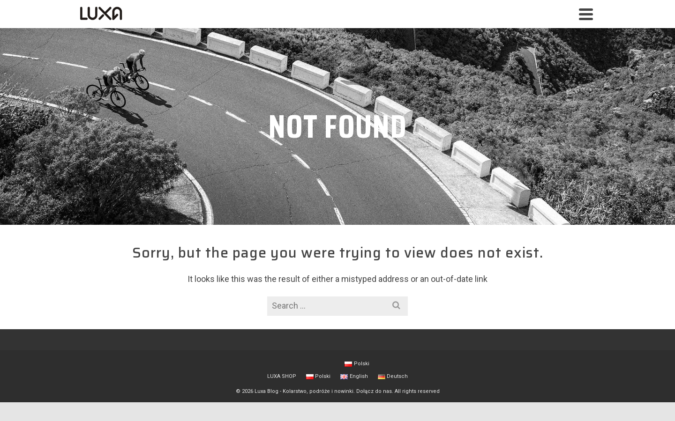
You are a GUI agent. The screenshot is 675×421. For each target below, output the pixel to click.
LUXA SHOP (281, 376)
